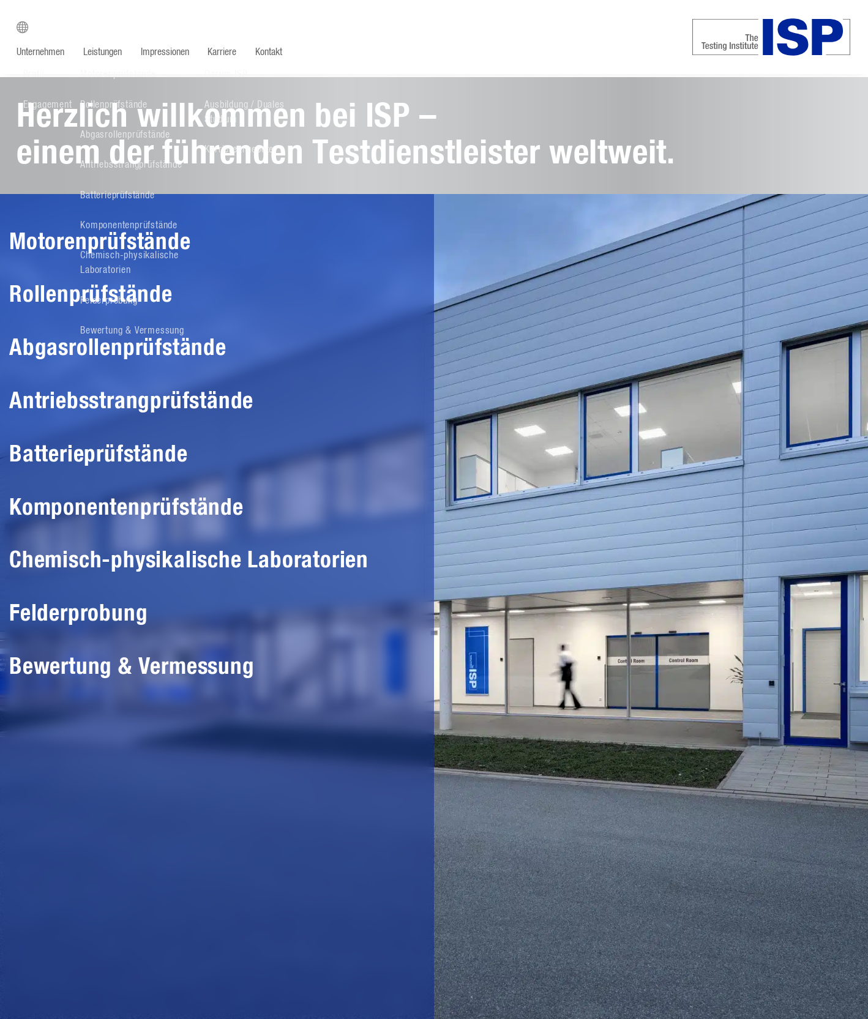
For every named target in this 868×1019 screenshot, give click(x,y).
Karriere (224, 52)
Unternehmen (40, 52)
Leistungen (103, 52)
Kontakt (271, 52)
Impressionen (166, 52)
